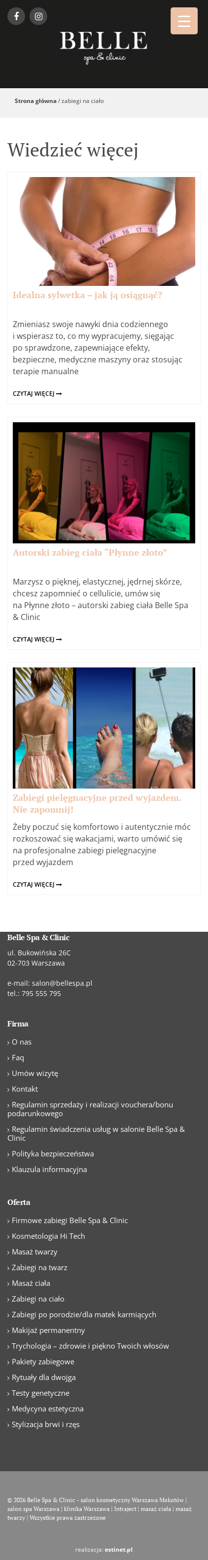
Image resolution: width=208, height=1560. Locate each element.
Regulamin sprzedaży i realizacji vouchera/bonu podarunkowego (90, 1109)
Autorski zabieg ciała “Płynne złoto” (90, 552)
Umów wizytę (35, 1073)
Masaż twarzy (35, 1251)
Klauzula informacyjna (49, 1169)
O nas (21, 1042)
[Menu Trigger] (184, 20)
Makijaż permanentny (48, 1330)
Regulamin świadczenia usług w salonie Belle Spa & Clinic (96, 1133)
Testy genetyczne (40, 1393)
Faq (18, 1057)
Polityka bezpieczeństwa (53, 1153)
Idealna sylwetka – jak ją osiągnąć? (87, 295)
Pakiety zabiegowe (43, 1361)
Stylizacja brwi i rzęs (46, 1424)
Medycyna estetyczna (48, 1408)
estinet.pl (119, 1549)
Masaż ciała (31, 1283)
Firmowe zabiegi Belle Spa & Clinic (70, 1220)
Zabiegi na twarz (39, 1267)
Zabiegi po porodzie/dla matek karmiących (84, 1314)
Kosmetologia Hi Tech (48, 1236)
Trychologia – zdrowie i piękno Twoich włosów (90, 1346)
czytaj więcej (37, 393)
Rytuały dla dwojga (44, 1377)
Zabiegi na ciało (38, 1299)
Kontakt (25, 1089)
